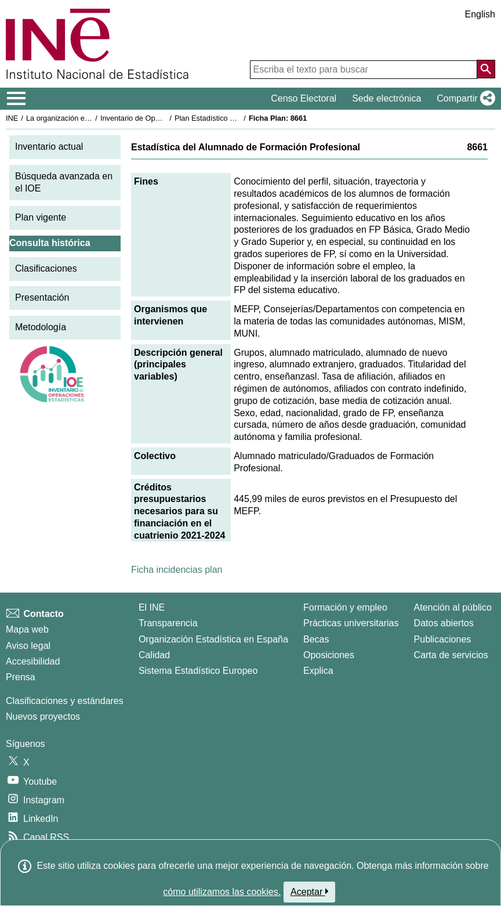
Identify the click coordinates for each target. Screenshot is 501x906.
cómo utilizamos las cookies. (222, 892)
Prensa (20, 677)
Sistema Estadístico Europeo (198, 671)
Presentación (42, 297)
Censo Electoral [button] (303, 98)
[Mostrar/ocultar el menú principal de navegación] (16, 98)
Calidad (154, 655)
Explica (318, 671)
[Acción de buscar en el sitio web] (486, 69)
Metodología (40, 327)
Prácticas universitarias (351, 623)
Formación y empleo (345, 607)
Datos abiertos (444, 623)
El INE (152, 607)
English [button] (480, 14)
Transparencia (168, 623)
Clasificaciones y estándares (65, 701)
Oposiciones (328, 655)
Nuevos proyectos (43, 716)
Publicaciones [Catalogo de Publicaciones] (442, 639)
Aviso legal (28, 646)
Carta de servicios (451, 655)
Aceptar (309, 891)
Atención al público (453, 607)
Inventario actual (49, 146)
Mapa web (27, 629)
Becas (316, 639)
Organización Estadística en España (213, 639)
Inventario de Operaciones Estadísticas (165, 118)
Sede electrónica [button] (386, 98)
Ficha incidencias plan (176, 570)
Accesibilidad (33, 661)
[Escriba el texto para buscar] (363, 69)
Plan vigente (40, 217)
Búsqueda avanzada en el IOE (63, 182)
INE (12, 118)
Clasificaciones (46, 268)
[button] (463, 98)
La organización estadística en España (90, 118)
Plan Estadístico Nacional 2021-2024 (235, 118)
